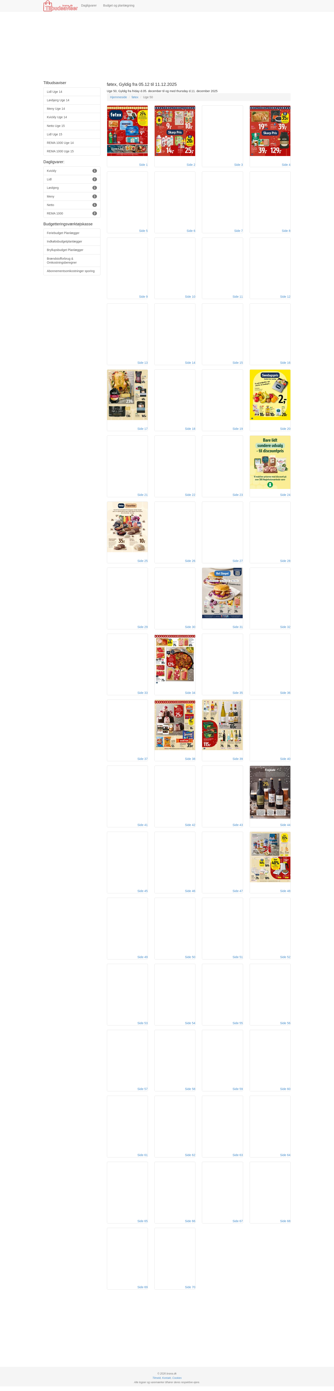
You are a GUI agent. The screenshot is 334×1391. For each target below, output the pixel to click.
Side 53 (142, 1026)
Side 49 (142, 960)
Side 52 (285, 960)
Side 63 (237, 1159)
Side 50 (190, 960)
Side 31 (237, 629)
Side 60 (285, 1093)
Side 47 (237, 894)
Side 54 (190, 1026)
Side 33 (142, 695)
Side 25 (142, 562)
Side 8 (286, 231)
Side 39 (237, 761)
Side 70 (190, 1291)
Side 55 (237, 1026)
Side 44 (285, 827)
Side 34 (190, 695)
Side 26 (190, 562)
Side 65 (142, 1225)
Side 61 (142, 1159)
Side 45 (142, 894)
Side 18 (190, 430)
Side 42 (190, 827)
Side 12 (285, 297)
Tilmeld (156, 1382)
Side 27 (237, 562)
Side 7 (238, 231)
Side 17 (142, 430)
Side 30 (190, 629)
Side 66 (190, 1225)
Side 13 (142, 364)
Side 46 (190, 894)
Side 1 (143, 165)
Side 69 (142, 1291)
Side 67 (237, 1225)
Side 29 (142, 629)
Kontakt (166, 1382)
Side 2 (191, 165)
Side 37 (142, 761)
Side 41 (142, 827)
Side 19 (237, 430)
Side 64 (285, 1159)
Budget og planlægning (118, 5)
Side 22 (190, 496)
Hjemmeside (118, 97)
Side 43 (237, 827)
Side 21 (142, 496)
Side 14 (190, 364)
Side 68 (285, 1225)
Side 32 (285, 629)
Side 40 (285, 761)
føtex (135, 97)
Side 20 (285, 430)
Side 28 (285, 562)
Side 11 (237, 297)
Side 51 (237, 960)
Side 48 (285, 894)
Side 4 (286, 165)
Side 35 (237, 695)
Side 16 (285, 364)
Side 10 (190, 297)
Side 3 (238, 165)
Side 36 (285, 695)
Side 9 (143, 297)
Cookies (177, 1382)
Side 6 (191, 231)
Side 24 (285, 496)
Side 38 (190, 761)
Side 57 (142, 1093)
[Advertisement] (167, 46)
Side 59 (237, 1093)
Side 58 (190, 1093)
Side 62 (190, 1159)
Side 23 (237, 496)
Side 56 (285, 1026)
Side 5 (143, 231)
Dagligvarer (89, 5)
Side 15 (237, 364)
